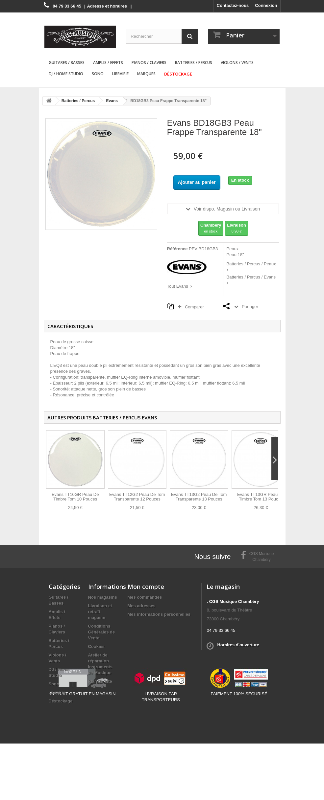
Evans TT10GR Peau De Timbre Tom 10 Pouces (75, 496)
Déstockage (178, 74)
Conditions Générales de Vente (101, 632)
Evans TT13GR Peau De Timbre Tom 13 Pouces (261, 496)
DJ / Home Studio (66, 74)
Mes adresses (142, 605)
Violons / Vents (237, 62)
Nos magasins (102, 597)
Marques (146, 74)
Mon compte (146, 586)
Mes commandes (145, 597)
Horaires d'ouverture (238, 644)
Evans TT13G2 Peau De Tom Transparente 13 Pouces (199, 496)
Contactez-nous (233, 5)
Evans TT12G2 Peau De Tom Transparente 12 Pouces (137, 496)
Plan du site (100, 681)
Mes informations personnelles (159, 614)
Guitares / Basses (67, 62)
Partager (250, 306)
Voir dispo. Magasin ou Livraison (227, 208)
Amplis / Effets (108, 62)
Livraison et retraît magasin (100, 611)
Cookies (96, 646)
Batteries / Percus (193, 62)
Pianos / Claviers (149, 62)
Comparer (192, 306)
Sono (98, 74)
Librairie (120, 74)
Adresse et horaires (107, 6)
